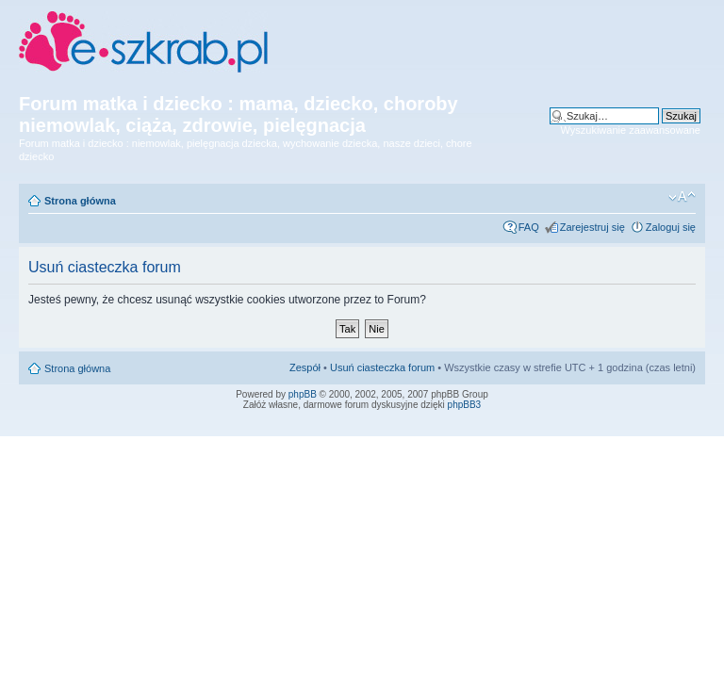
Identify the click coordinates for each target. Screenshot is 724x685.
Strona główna (80, 200)
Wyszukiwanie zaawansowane (630, 130)
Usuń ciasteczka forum (382, 367)
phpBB (302, 394)
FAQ (528, 227)
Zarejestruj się (592, 227)
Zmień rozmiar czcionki (682, 196)
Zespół (305, 367)
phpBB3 (465, 405)
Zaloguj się (671, 227)
